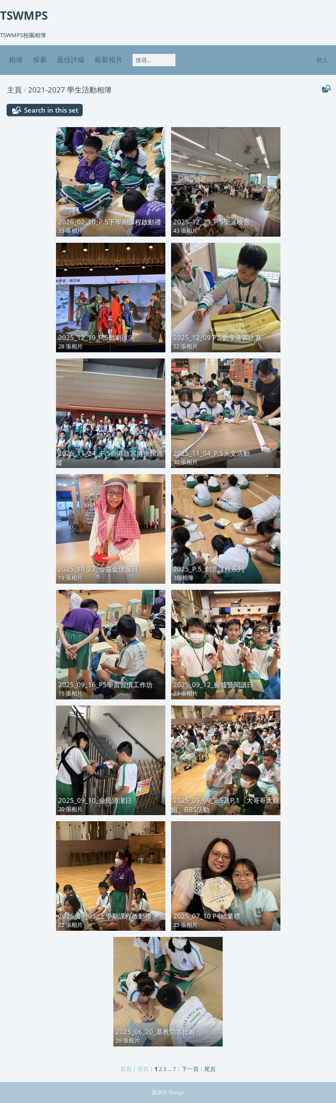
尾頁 (210, 1069)
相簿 (16, 59)
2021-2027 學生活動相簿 (70, 90)
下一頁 (190, 1069)
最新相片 (108, 59)
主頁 (14, 90)
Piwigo (177, 1092)
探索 (40, 59)
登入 (322, 60)
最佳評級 (71, 59)
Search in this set (51, 110)
